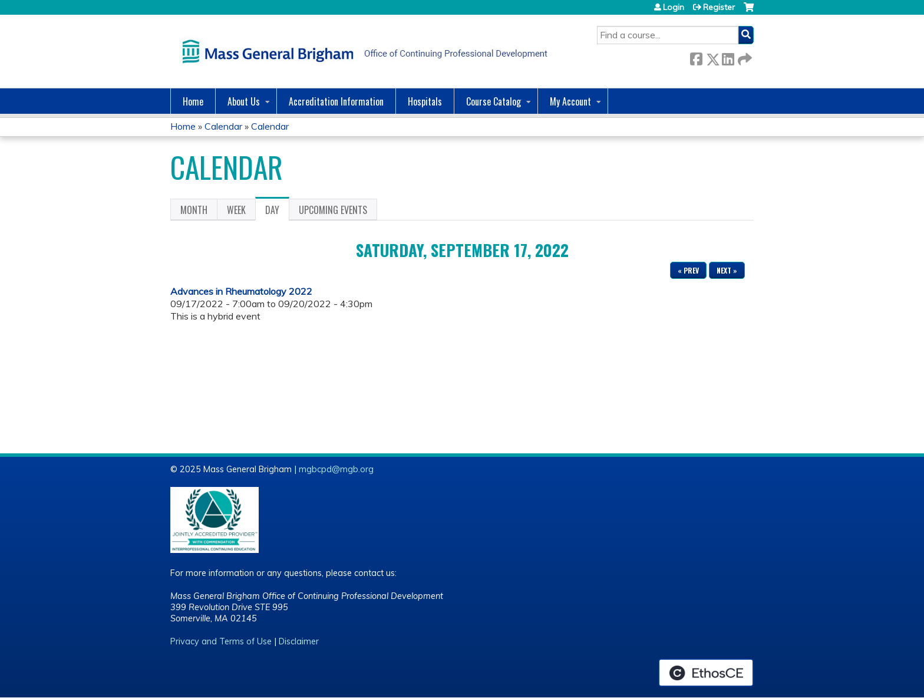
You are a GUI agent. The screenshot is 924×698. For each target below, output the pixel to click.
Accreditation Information (336, 101)
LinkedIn (728, 57)
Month (193, 210)
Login (673, 7)
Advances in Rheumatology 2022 (241, 291)
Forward (744, 57)
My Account (570, 101)
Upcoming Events (333, 210)
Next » (727, 270)
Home (193, 101)
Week (236, 210)
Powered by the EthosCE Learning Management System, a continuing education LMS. (706, 673)
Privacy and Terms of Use (221, 641)
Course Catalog (493, 101)
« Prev (688, 270)
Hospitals (425, 101)
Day (277, 211)
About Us (243, 101)
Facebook (696, 57)
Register (719, 7)
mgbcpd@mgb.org (336, 469)
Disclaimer (299, 641)
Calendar (223, 126)
